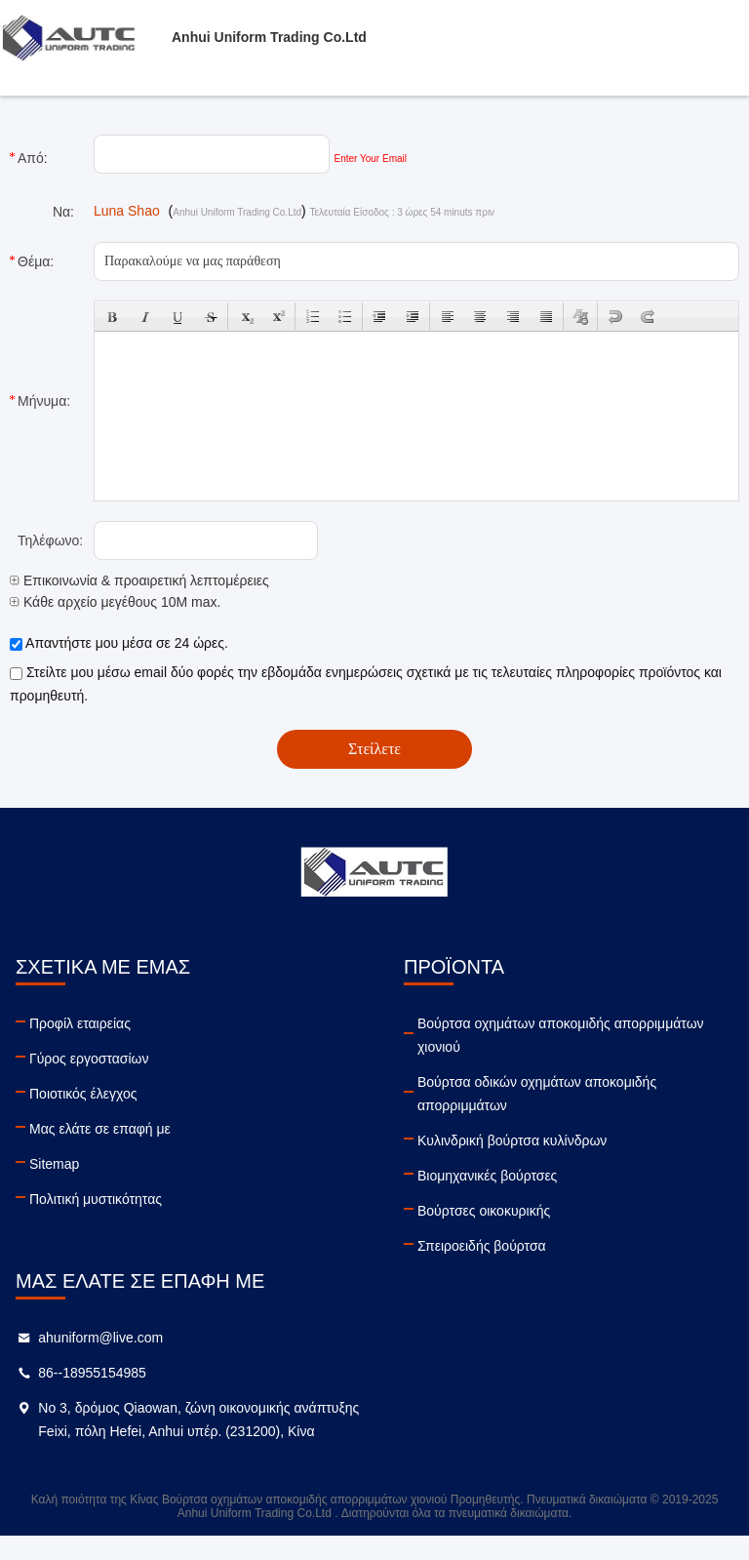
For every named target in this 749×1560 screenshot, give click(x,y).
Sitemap (54, 1164)
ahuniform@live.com (100, 1337)
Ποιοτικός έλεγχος (83, 1093)
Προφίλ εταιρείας (80, 1023)
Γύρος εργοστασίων (89, 1058)
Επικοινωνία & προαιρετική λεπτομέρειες (139, 580)
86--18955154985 (92, 1372)
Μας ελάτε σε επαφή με (100, 1129)
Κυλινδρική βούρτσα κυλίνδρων (512, 1140)
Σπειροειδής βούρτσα (481, 1246)
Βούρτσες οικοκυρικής (483, 1211)
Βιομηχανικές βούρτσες (487, 1175)
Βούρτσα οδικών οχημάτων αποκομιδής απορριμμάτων (536, 1093)
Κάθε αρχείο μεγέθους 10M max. (115, 602)
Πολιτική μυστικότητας (95, 1199)
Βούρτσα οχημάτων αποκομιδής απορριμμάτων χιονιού (560, 1035)
